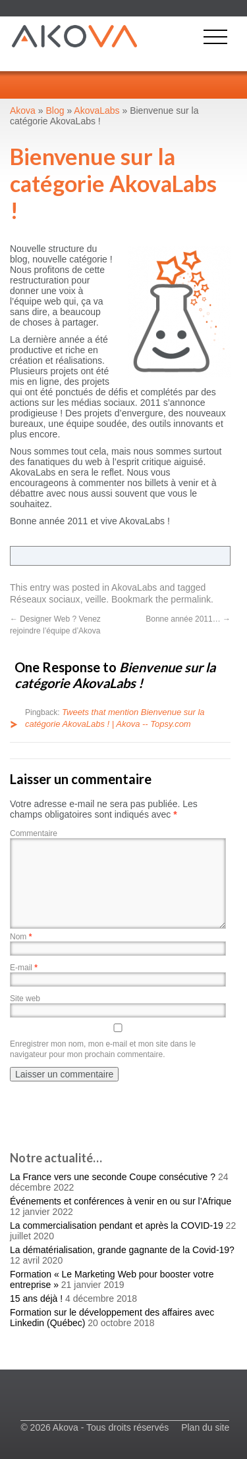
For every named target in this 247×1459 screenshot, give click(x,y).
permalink (191, 599)
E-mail (24, 967)
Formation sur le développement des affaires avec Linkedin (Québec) (112, 1317)
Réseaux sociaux (45, 599)
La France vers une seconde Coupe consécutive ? (112, 1177)
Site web (25, 998)
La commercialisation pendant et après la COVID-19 (116, 1225)
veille (95, 599)
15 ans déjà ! (36, 1298)
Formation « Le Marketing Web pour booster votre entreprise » (111, 1279)
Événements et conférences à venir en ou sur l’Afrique (120, 1201)
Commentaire (33, 833)
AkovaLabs (134, 587)
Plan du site (205, 1427)
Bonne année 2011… (188, 619)
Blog (55, 110)
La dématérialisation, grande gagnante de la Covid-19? (122, 1250)
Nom (21, 936)
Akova (23, 110)
